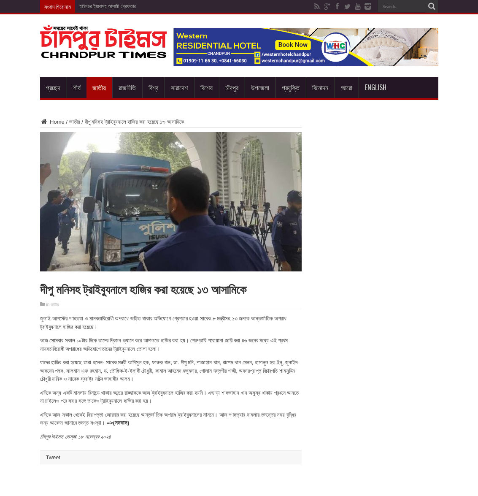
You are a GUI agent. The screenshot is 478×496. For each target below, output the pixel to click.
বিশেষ (206, 87)
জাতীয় (99, 87)
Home (52, 122)
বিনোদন (320, 87)
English (375, 87)
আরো (346, 87)
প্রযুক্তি (291, 87)
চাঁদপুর (231, 87)
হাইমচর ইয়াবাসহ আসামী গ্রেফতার (107, 6)
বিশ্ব (153, 87)
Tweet (53, 457)
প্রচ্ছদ (53, 87)
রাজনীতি (127, 87)
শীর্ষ (77, 87)
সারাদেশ (179, 87)
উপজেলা (260, 87)
